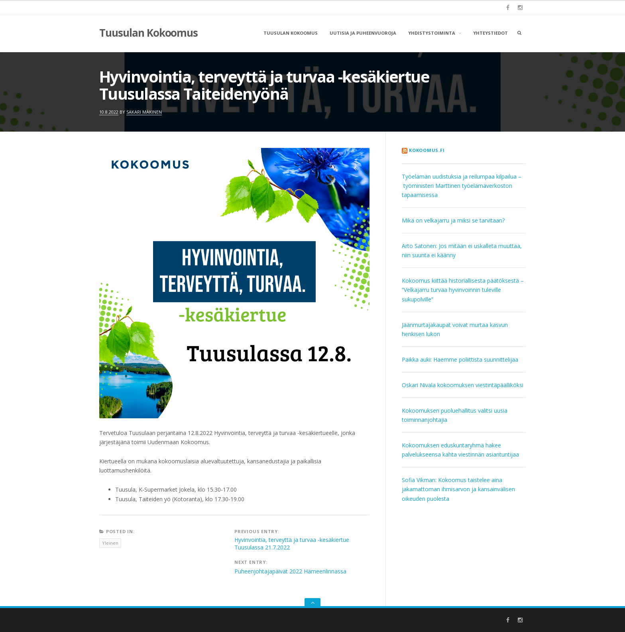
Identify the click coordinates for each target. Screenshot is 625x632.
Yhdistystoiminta (431, 33)
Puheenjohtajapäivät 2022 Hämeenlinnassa (290, 571)
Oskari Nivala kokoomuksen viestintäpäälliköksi (462, 385)
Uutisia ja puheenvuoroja (363, 33)
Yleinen (110, 543)
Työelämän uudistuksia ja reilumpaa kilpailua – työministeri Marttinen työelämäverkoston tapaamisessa (461, 186)
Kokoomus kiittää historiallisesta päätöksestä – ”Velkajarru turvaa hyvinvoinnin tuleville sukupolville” (463, 290)
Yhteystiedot (490, 33)
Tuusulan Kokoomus (148, 33)
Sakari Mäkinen (144, 112)
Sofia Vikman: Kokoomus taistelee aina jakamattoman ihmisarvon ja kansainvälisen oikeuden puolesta (458, 489)
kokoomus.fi (426, 150)
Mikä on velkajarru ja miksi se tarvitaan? (453, 220)
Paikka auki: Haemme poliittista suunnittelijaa (460, 359)
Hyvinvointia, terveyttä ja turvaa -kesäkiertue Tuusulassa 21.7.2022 (291, 543)
